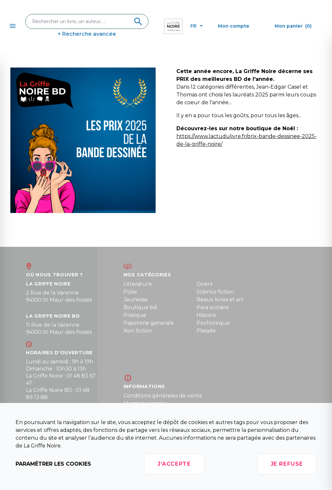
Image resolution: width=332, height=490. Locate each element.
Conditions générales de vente (163, 396)
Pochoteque (213, 323)
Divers (204, 284)
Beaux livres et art (219, 299)
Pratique (135, 315)
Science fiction (215, 292)
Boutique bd (140, 307)
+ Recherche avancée (87, 34)
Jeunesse (136, 299)
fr (196, 26)
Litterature (138, 284)
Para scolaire (212, 307)
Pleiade (206, 331)
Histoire (206, 315)
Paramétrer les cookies (53, 464)
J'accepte (174, 464)
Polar (130, 292)
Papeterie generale (149, 323)
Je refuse (287, 464)
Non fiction (138, 331)
